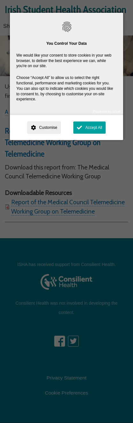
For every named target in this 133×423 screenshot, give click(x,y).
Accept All (93, 127)
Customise (48, 127)
